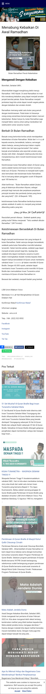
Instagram (6, 329)
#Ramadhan (7, 359)
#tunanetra (19, 359)
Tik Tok (4, 339)
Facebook (19, 347)
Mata (12, 295)
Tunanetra (17, 262)
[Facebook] (2, 347)
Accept (17, 691)
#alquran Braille (15, 356)
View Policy (26, 691)
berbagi (39, 139)
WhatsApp (7, 351)
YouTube (5, 334)
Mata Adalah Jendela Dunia (14, 610)
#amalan (28, 356)
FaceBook (6, 324)
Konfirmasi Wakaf (23, 303)
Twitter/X (29, 347)
